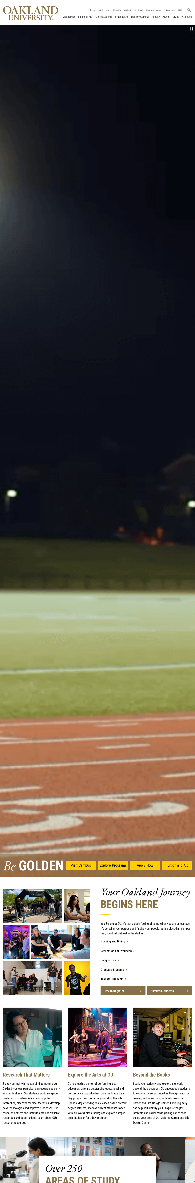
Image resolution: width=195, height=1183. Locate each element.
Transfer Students (112, 979)
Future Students (103, 16)
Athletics (187, 16)
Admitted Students (162, 991)
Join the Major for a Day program (87, 1118)
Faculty (156, 16)
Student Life (122, 16)
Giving (176, 16)
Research (170, 10)
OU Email (138, 10)
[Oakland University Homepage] (30, 13)
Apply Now (145, 865)
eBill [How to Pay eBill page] (100, 10)
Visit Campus (81, 865)
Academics (69, 16)
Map (108, 10)
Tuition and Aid (177, 865)
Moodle (117, 10)
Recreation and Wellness (116, 951)
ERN (180, 10)
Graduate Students (112, 970)
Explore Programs (113, 865)
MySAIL (127, 10)
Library (92, 10)
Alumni (166, 16)
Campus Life (108, 960)
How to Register (114, 991)
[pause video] (191, 29)
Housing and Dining (113, 941)
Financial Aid (85, 16)
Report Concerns (154, 10)
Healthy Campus (140, 16)
